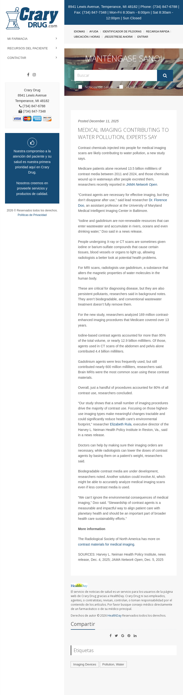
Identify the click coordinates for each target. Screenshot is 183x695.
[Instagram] (34, 75)
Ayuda (93, 31)
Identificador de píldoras (122, 31)
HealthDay (114, 615)
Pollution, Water (113, 664)
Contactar (16, 58)
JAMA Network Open (141, 184)
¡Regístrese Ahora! (118, 36)
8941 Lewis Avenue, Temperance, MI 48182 (102, 7)
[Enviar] (165, 75)
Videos (128, 86)
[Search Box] (115, 75)
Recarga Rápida (157, 31)
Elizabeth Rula (120, 424)
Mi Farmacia (17, 39)
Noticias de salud (95, 86)
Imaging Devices (84, 664)
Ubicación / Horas (87, 36)
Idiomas (79, 31)
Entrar (142, 36)
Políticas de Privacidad (32, 215)
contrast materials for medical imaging (106, 544)
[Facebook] (28, 75)
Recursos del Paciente (27, 48)
